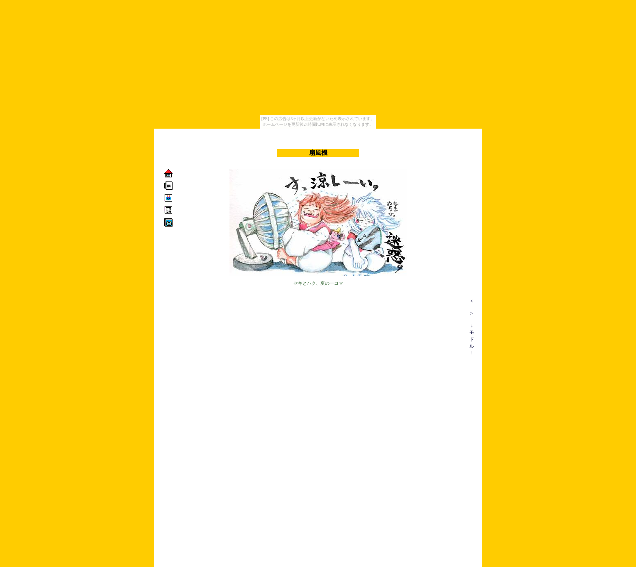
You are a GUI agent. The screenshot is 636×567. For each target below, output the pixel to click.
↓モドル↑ (471, 339)
